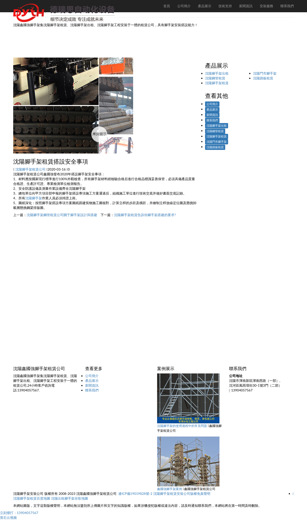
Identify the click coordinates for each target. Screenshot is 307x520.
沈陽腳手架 (33, 198)
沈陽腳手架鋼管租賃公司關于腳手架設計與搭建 (62, 215)
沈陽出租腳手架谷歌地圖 (69, 498)
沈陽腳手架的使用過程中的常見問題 (182, 426)
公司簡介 (212, 104)
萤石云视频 (8, 517)
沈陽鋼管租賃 (215, 78)
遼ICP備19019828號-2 (135, 493)
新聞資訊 (212, 115)
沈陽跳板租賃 (263, 78)
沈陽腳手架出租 (217, 73)
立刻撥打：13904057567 (19, 513)
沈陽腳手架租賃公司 (30, 169)
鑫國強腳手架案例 (169, 489)
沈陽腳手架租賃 (217, 83)
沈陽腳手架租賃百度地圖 (31, 498)
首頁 (166, 6)
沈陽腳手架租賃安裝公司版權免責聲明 (181, 493)
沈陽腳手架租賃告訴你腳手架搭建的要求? (145, 215)
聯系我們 (212, 120)
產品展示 (212, 109)
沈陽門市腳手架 (265, 73)
